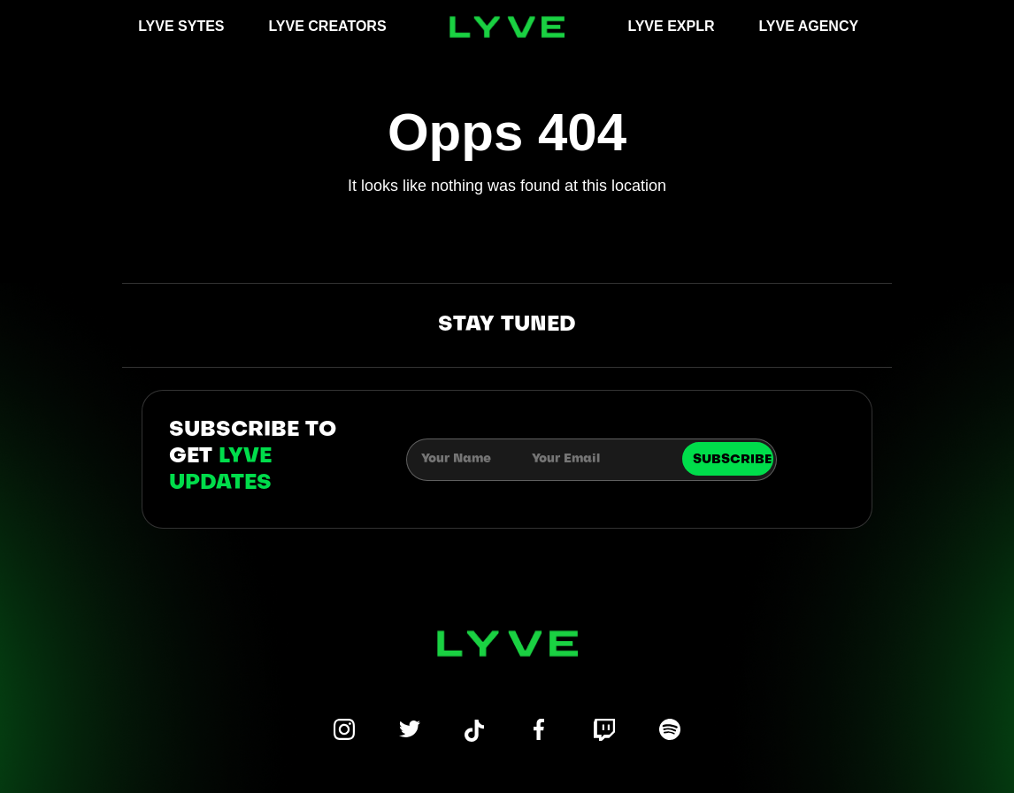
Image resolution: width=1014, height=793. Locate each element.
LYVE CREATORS (328, 26)
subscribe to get (252, 457)
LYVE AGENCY (809, 26)
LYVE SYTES (181, 26)
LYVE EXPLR (670, 26)
